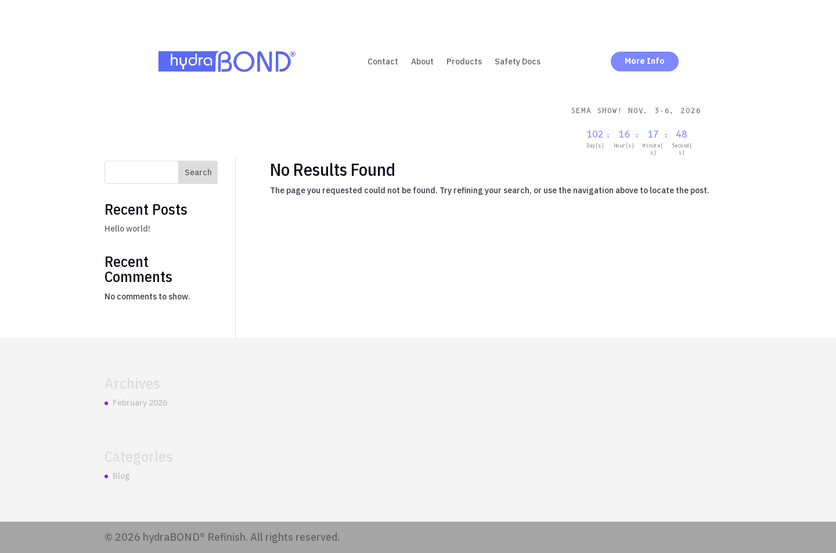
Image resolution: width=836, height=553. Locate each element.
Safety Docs (517, 62)
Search (198, 172)
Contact (382, 62)
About (422, 62)
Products (464, 62)
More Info (645, 61)
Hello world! (127, 228)
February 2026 (140, 402)
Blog (121, 476)
